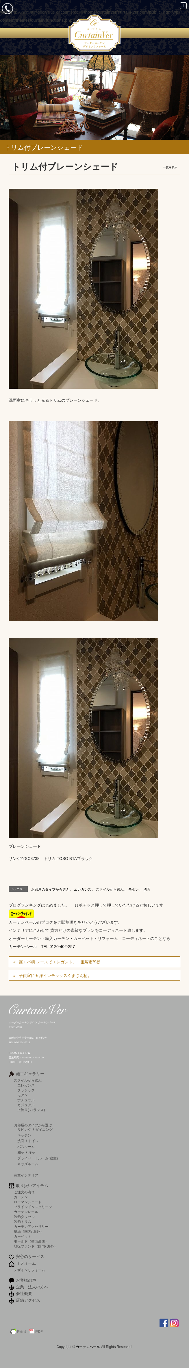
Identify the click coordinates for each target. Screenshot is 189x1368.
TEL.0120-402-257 (58, 946)
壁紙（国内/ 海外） (29, 1231)
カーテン (21, 1197)
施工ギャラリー (30, 1073)
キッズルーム (27, 1164)
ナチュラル (26, 1100)
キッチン (24, 1135)
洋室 (31, 1152)
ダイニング (44, 1130)
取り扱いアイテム (32, 1185)
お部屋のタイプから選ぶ (50, 889)
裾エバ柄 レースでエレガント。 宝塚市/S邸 (60, 962)
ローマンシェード (28, 1202)
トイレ (33, 1141)
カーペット (22, 1236)
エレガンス (82, 889)
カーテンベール (88, 1347)
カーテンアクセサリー (31, 1226)
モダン (133, 889)
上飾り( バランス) (31, 1110)
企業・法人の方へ (32, 1287)
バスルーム (26, 1147)
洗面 (146, 889)
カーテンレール (26, 1212)
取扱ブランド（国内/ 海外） (36, 1246)
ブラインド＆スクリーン (33, 1207)
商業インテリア (26, 1175)
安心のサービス (30, 1256)
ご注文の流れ (24, 1192)
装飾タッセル (24, 1217)
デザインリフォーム (29, 1270)
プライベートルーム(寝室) (37, 1158)
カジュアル (26, 1105)
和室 (20, 1152)
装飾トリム (22, 1221)
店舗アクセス (28, 1300)
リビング (24, 1130)
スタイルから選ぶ (110, 889)
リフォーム (26, 1263)
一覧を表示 (170, 167)
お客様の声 (26, 1280)
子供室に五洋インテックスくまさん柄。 (55, 975)
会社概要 (24, 1293)
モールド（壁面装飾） (31, 1241)
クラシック (26, 1090)
